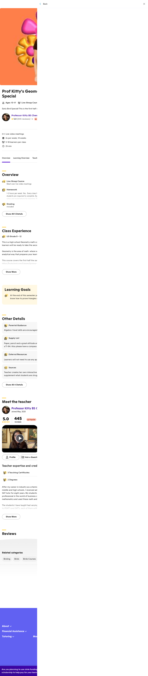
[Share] (137, 12)
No (116, 670)
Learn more (136, 670)
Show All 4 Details (14, 385)
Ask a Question (31, 458)
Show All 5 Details (14, 215)
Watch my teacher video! (73, 126)
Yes (103, 670)
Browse (77, 4)
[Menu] (99, 4)
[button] (73, 474)
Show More (11, 273)
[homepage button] (58, 4)
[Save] (142, 12)
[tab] (6, 159)
